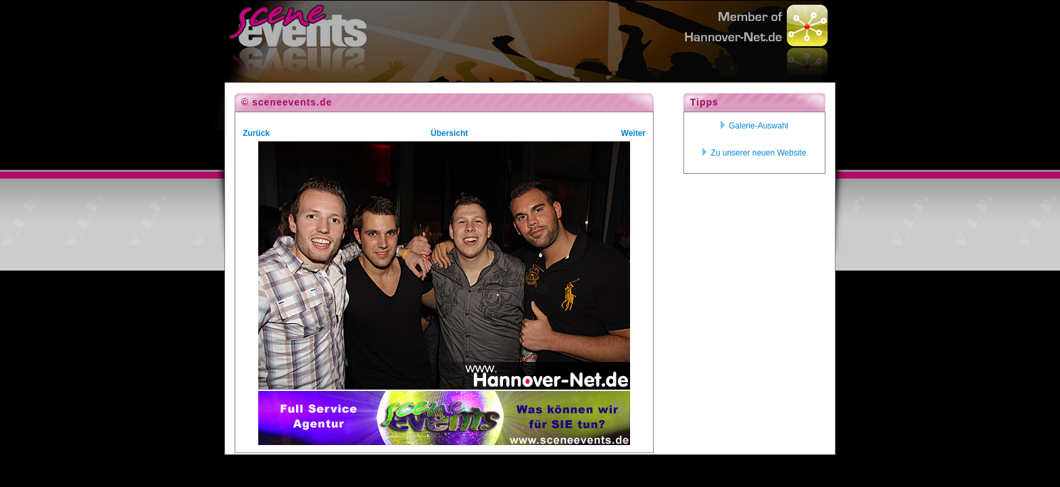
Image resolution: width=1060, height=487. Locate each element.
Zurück (256, 133)
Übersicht (449, 133)
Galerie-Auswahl (754, 126)
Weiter (633, 133)
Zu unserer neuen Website (754, 153)
